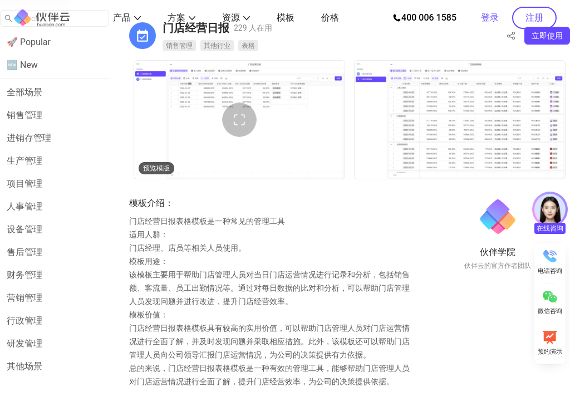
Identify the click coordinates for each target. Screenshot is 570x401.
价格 (330, 17)
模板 (285, 17)
